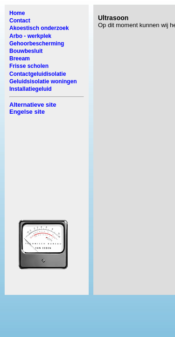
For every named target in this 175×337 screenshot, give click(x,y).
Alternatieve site (32, 104)
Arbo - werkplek (30, 36)
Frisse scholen (29, 66)
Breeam (19, 58)
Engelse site (27, 111)
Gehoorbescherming (36, 43)
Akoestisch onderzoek (39, 28)
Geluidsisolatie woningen (43, 81)
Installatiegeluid (30, 89)
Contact (19, 20)
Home (17, 13)
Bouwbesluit (25, 51)
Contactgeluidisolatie (37, 74)
